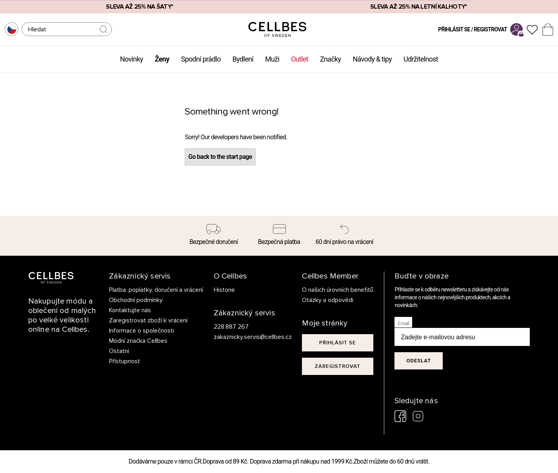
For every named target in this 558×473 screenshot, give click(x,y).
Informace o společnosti (141, 331)
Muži (272, 59)
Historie (224, 290)
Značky (330, 59)
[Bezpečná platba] (279, 236)
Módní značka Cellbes (138, 341)
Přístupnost (124, 361)
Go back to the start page (220, 156)
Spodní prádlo (201, 59)
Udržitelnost (421, 59)
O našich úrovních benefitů (337, 290)
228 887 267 (231, 327)
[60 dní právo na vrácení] (344, 236)
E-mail (403, 323)
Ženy (162, 59)
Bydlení (243, 59)
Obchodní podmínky (136, 300)
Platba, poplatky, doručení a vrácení (156, 290)
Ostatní (119, 351)
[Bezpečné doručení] (214, 236)
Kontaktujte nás (130, 310)
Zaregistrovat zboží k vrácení (148, 320)
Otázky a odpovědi (327, 300)
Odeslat (418, 361)
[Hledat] (67, 29)
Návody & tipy (372, 59)
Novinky (131, 59)
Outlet (299, 59)
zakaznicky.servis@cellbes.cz (245, 337)
